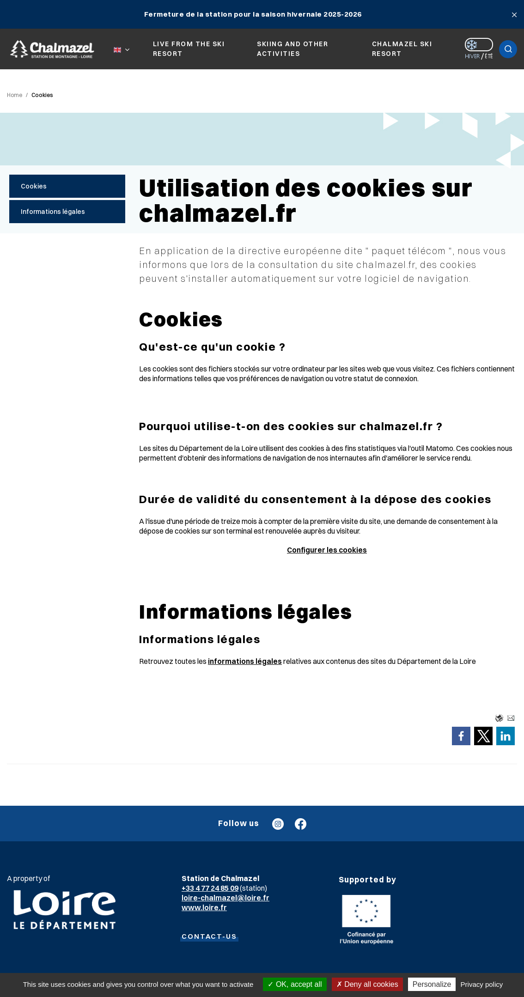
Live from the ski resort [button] (189, 49)
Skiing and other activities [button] (292, 49)
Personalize (432, 984)
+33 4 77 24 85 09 (210, 888)
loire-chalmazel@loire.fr (225, 897)
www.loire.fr (204, 907)
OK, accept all (295, 984)
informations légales (245, 661)
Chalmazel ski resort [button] (402, 49)
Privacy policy (482, 984)
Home (14, 94)
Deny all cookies (367, 984)
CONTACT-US (209, 936)
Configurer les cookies (327, 549)
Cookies (42, 94)
